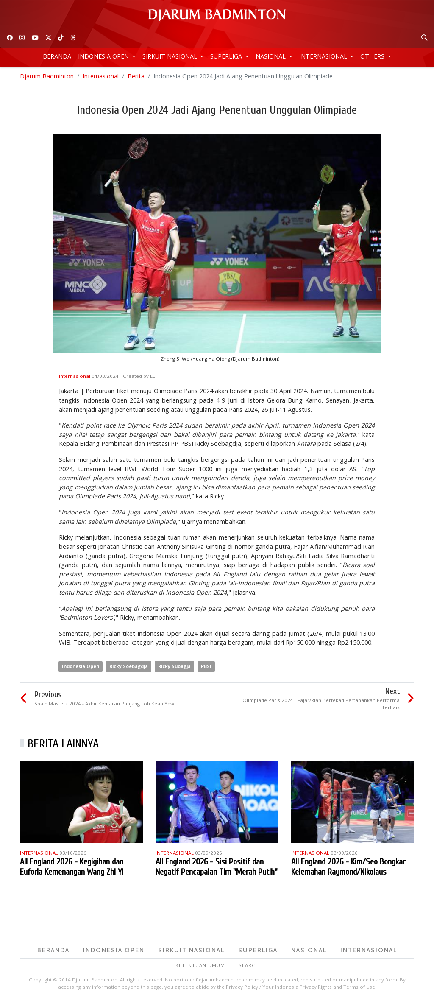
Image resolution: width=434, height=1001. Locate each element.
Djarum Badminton (47, 76)
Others (373, 56)
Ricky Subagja (174, 666)
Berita (136, 76)
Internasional (324, 56)
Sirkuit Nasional (170, 56)
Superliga (227, 56)
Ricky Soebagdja (128, 666)
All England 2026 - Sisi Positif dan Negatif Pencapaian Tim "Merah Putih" (217, 867)
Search (249, 965)
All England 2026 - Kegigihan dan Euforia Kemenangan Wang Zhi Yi (71, 867)
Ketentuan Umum (200, 965)
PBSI (206, 666)
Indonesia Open (104, 56)
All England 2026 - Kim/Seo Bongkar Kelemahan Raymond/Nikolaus (348, 867)
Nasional (271, 56)
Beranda (57, 56)
